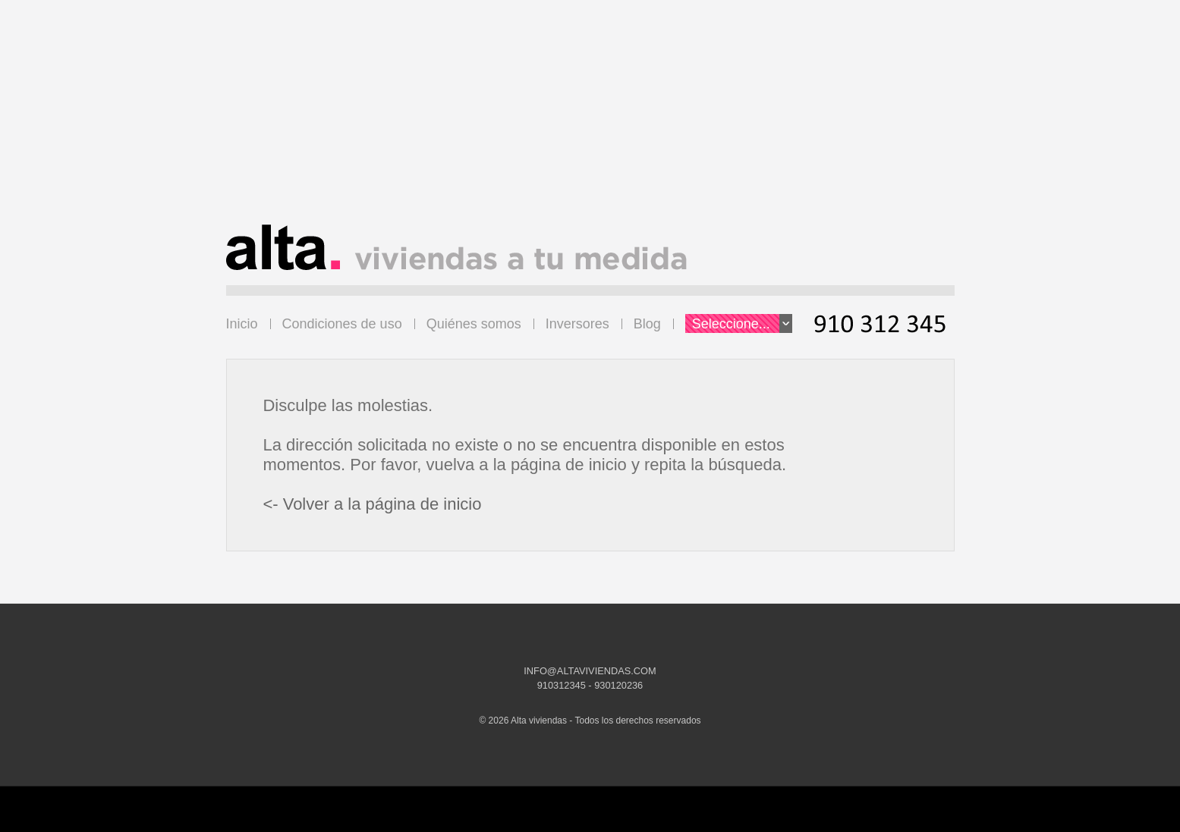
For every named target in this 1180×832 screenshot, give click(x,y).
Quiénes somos (473, 323)
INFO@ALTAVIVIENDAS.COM (590, 671)
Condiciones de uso (342, 323)
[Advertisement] (590, 118)
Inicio (242, 323)
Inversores (577, 323)
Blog (647, 323)
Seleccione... (742, 323)
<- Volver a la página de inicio (372, 503)
